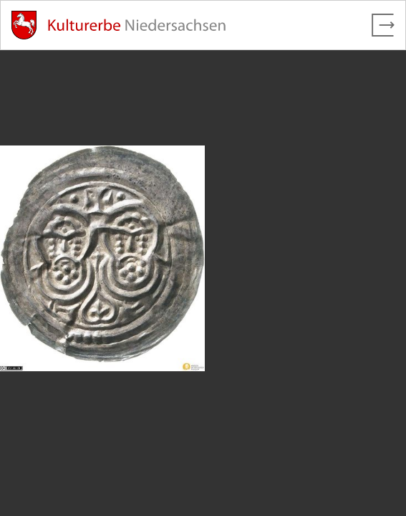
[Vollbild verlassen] (383, 25)
